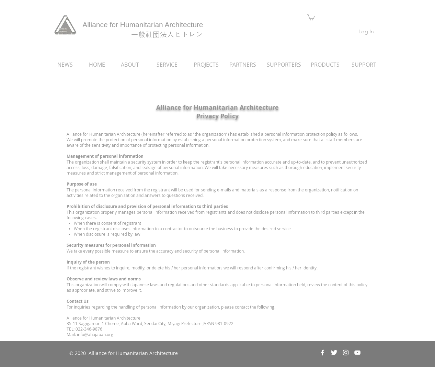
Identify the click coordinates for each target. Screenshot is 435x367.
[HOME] (97, 64)
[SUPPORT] (364, 64)
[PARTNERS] (243, 64)
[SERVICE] (167, 64)
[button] (311, 17)
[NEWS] (65, 64)
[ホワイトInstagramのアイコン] (346, 352)
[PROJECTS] (206, 64)
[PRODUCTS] (325, 64)
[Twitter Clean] (334, 352)
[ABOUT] (130, 64)
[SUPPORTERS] (284, 64)
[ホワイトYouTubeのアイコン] (357, 352)
